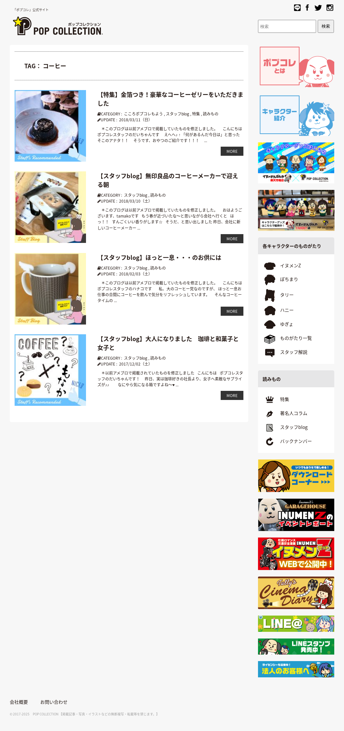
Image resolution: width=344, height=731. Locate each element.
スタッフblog (177, 114)
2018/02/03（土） (135, 274)
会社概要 (19, 701)
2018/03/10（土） (135, 201)
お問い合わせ (54, 701)
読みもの (210, 114)
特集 (196, 114)
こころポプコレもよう (143, 114)
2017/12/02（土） (135, 364)
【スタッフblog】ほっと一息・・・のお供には (159, 257)
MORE (232, 151)
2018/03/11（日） (135, 120)
